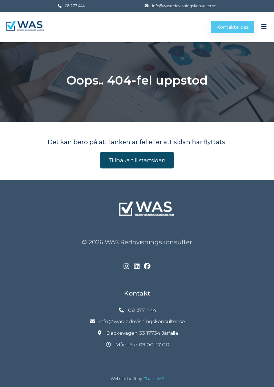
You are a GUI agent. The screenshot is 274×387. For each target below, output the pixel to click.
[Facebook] (147, 266)
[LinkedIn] (137, 266)
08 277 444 (75, 6)
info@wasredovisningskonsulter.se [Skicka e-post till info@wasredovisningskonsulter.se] (184, 6)
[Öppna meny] (263, 26)
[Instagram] (126, 266)
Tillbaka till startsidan (137, 159)
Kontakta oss (232, 27)
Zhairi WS (153, 378)
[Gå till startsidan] (25, 26)
